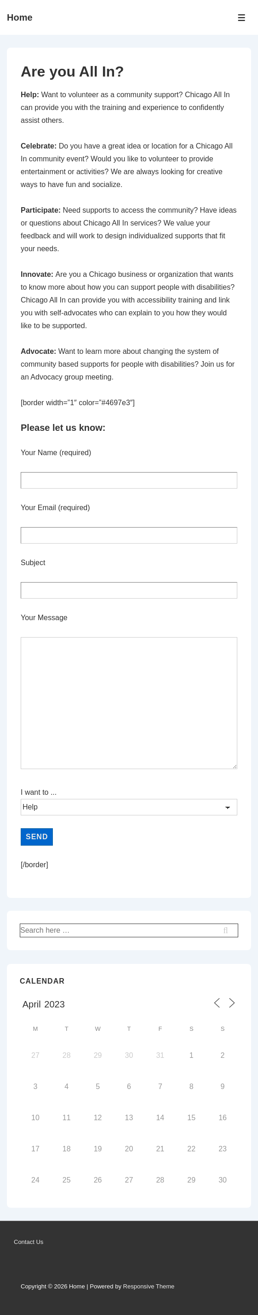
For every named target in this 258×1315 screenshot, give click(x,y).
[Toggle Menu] (241, 17)
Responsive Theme (149, 1286)
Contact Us (28, 1241)
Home (20, 17)
